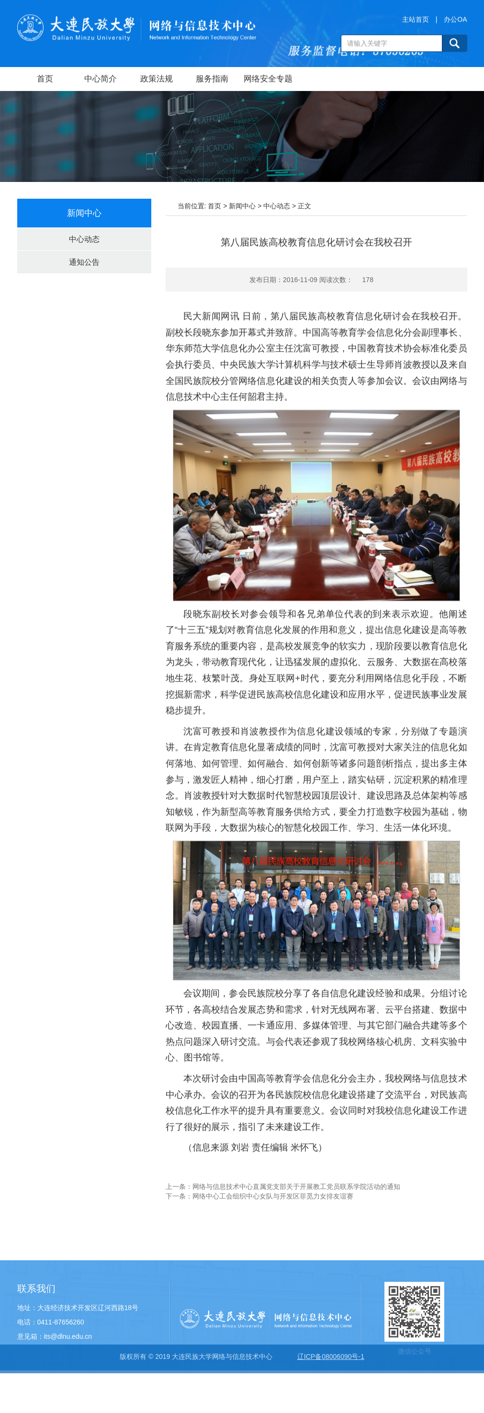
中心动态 (84, 239)
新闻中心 (242, 206)
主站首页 (415, 21)
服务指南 (212, 79)
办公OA (455, 21)
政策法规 (156, 79)
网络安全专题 (268, 79)
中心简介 (100, 79)
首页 (45, 79)
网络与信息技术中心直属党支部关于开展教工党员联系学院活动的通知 (296, 1194)
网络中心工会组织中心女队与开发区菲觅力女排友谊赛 (272, 1204)
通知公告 (84, 262)
